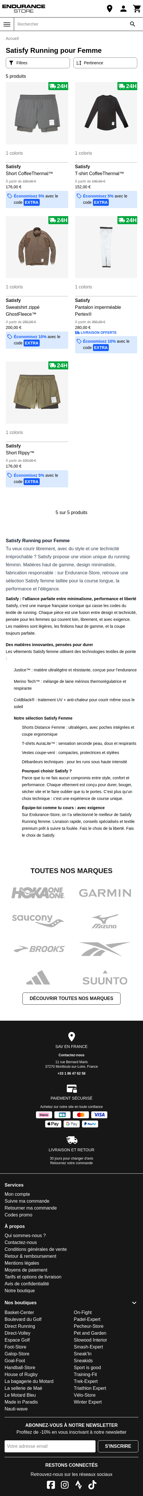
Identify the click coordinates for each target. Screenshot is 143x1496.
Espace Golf (17, 1340)
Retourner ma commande (31, 1208)
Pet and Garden (90, 1333)
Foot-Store (15, 1346)
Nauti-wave (16, 1408)
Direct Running (20, 1326)
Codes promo (18, 1214)
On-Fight (83, 1312)
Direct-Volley (17, 1333)
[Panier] (137, 8)
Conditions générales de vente (36, 1249)
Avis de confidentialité (27, 1283)
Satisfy (13, 166)
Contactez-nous (72, 1055)
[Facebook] (51, 1485)
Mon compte (17, 1194)
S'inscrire (118, 1446)
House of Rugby (21, 1374)
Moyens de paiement (26, 1270)
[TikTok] (92, 1485)
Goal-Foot (15, 1360)
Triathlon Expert (90, 1388)
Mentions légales (22, 1263)
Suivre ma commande (27, 1201)
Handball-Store (20, 1367)
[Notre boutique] (109, 8)
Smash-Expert (88, 1346)
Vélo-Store (85, 1395)
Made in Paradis (21, 1402)
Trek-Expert (86, 1381)
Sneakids (83, 1360)
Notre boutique (20, 1290)
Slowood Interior (90, 1340)
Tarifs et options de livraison (33, 1276)
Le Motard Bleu (20, 1395)
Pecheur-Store (89, 1326)
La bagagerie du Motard (29, 1381)
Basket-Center (19, 1312)
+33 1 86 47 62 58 (71, 1073)
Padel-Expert (87, 1319)
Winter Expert (88, 1402)
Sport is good (87, 1367)
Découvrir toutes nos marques (71, 998)
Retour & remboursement (30, 1256)
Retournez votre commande (71, 1163)
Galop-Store (17, 1353)
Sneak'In (83, 1353)
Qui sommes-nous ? (25, 1235)
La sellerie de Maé (23, 1388)
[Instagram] (64, 1485)
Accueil (12, 38)
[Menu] (7, 24)
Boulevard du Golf (23, 1319)
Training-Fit (85, 1374)
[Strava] (78, 1485)
